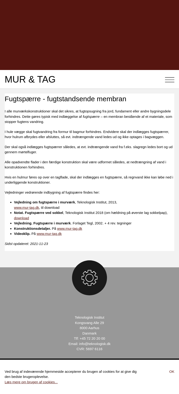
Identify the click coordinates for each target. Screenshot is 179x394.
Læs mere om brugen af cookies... (31, 382)
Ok (171, 371)
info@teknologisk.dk (94, 344)
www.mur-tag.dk (26, 207)
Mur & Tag (30, 79)
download (21, 218)
